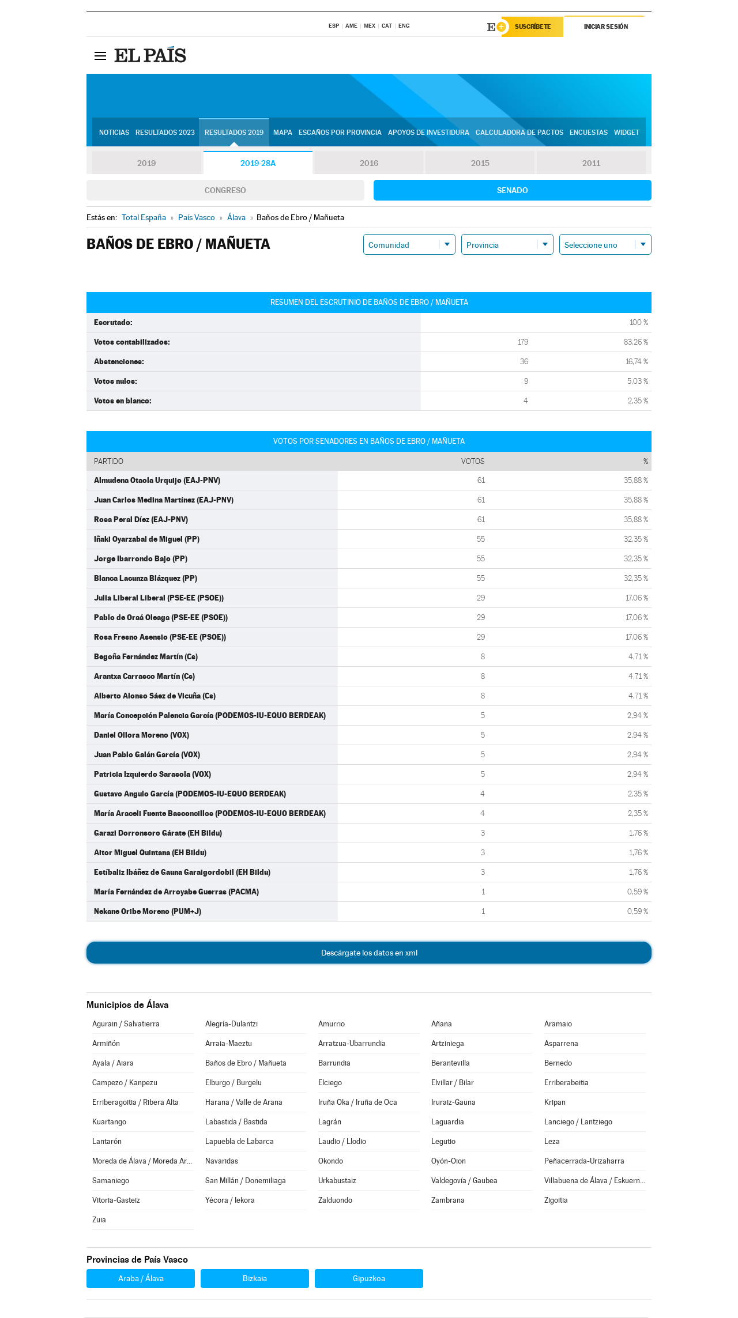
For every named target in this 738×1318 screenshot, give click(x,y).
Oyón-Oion (448, 1161)
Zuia (99, 1220)
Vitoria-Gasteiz (116, 1200)
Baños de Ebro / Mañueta (246, 1063)
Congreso (225, 190)
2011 (591, 163)
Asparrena (561, 1044)
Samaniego (110, 1181)
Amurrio (331, 1024)
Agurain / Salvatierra (126, 1024)
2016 (369, 163)
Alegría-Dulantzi (231, 1024)
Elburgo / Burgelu (233, 1083)
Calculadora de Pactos (519, 133)
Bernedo (558, 1063)
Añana (441, 1024)
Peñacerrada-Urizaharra (584, 1161)
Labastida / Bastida (236, 1122)
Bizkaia (255, 1278)
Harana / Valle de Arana (244, 1102)
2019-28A (258, 163)
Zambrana (448, 1200)
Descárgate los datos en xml (369, 953)
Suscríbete (534, 27)
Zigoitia (556, 1200)
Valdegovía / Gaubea (464, 1181)
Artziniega (447, 1044)
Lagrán (329, 1122)
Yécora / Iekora (230, 1200)
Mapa (282, 133)
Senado (512, 190)
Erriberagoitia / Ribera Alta (135, 1102)
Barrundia (334, 1063)
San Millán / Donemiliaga (245, 1181)
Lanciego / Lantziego (578, 1122)
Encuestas (589, 133)
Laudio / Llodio (342, 1142)
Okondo (330, 1161)
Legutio (443, 1142)
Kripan (555, 1102)
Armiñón (106, 1044)
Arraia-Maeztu (228, 1044)
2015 (480, 163)
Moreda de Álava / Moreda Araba (143, 1161)
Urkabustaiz (337, 1181)
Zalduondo (335, 1200)
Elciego (330, 1083)
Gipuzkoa (369, 1278)
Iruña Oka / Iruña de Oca (357, 1102)
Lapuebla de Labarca (239, 1142)
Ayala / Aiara (113, 1063)
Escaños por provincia (340, 133)
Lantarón (107, 1142)
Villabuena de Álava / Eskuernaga (595, 1181)
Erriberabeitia (566, 1083)
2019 (146, 163)
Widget (626, 133)
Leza (552, 1142)
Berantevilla (450, 1063)
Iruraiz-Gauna (453, 1102)
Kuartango (109, 1122)
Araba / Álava (141, 1278)
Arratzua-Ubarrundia (352, 1044)
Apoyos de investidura (428, 133)
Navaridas (221, 1161)
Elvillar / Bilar (452, 1083)
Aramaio (558, 1024)
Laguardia (447, 1122)
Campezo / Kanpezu (124, 1083)
